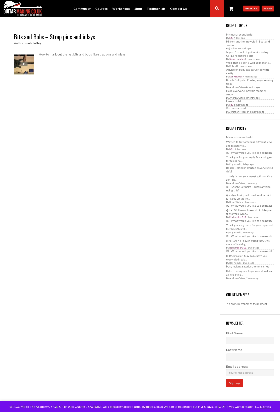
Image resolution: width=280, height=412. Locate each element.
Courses (101, 8)
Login (268, 8)
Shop (138, 8)
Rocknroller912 (237, 217)
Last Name (234, 350)
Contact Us (178, 8)
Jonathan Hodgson (239, 111)
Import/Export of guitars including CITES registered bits (247, 53)
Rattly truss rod (236, 108)
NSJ (231, 37)
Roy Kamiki (235, 164)
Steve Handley (237, 58)
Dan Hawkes (236, 76)
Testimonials (156, 8)
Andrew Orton (237, 87)
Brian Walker (236, 201)
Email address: (250, 370)
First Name (234, 333)
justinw (233, 48)
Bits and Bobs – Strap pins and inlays (54, 36)
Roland (233, 65)
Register (251, 8)
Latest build (233, 101)
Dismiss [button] (265, 406)
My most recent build (239, 34)
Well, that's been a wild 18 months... (248, 62)
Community (82, 8)
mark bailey (33, 43)
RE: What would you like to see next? (249, 152)
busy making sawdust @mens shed (247, 266)
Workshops (121, 8)
